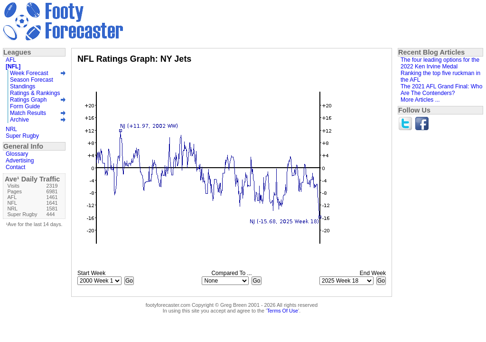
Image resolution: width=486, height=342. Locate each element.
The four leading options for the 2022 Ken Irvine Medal (440, 63)
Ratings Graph (28, 99)
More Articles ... (420, 99)
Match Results (28, 113)
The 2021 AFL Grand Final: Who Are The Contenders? (441, 89)
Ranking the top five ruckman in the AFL (440, 76)
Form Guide (25, 106)
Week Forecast (29, 73)
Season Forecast (31, 79)
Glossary (17, 154)
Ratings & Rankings (35, 93)
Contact (15, 167)
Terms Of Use (282, 311)
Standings (22, 86)
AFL (11, 60)
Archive (19, 119)
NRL (11, 129)
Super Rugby (22, 136)
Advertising (20, 160)
